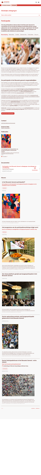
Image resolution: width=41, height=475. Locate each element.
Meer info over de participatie (8, 113)
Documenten (37, 34)
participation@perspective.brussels (8, 123)
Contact (17, 34)
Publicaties (30, 34)
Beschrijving (4, 34)
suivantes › (33, 408)
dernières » (38, 408)
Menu (38, 1)
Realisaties (11, 34)
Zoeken (36, 2)
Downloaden (5, 156)
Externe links (23, 34)
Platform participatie (5, 128)
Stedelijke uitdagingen (6, 5)
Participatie (14, 5)
